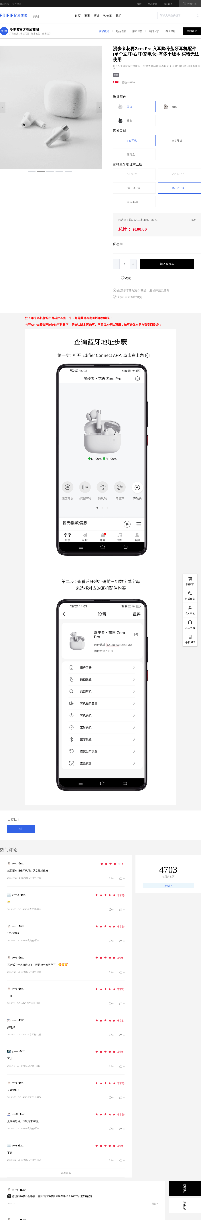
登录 (139, 3)
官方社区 (16, 4)
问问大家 (154, 31)
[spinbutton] (125, 264)
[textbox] (179, 15)
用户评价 (137, 31)
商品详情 (121, 31)
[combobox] (179, 15)
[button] (116, 264)
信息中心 (152, 3)
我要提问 (184, 1188)
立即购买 (192, 31)
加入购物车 (167, 264)
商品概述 (104, 31)
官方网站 (4, 4)
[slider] (112, 863)
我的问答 (184, 1205)
